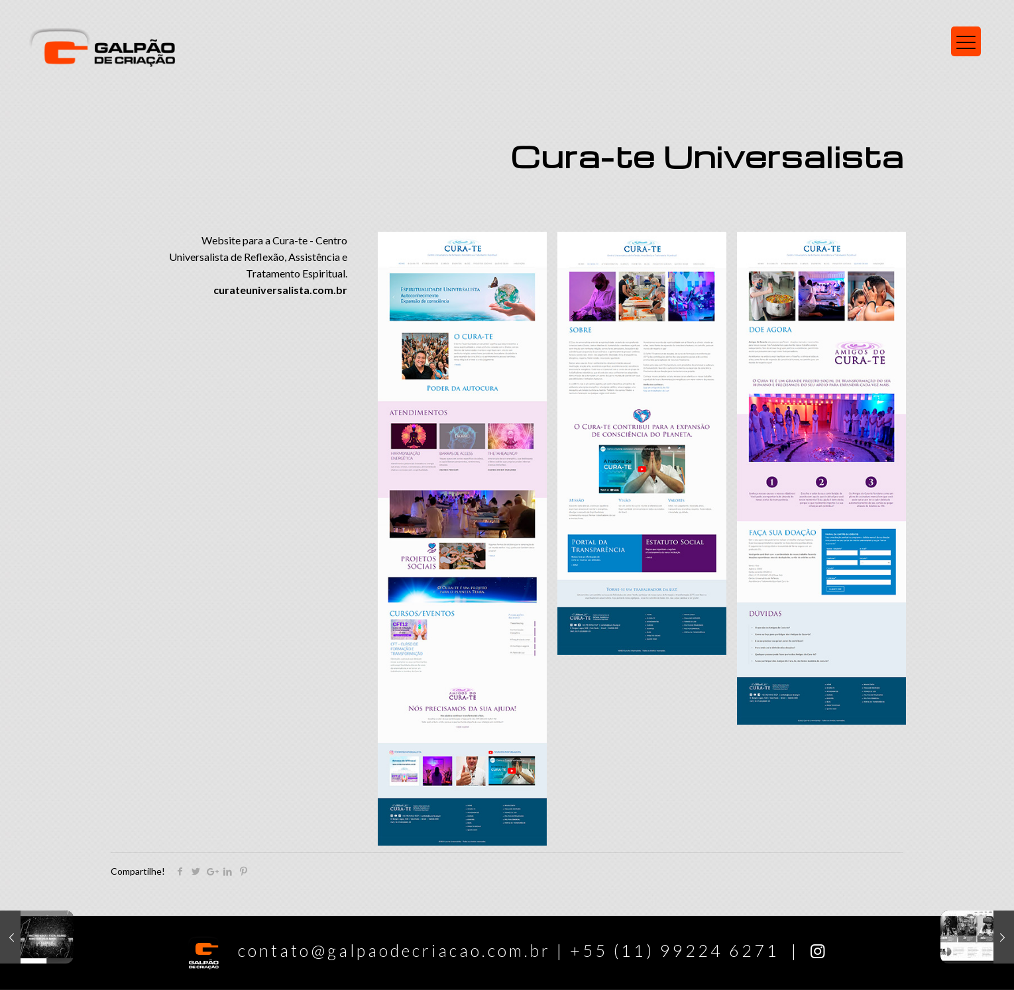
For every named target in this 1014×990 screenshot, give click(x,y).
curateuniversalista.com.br (280, 289)
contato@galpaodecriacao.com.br (372, 950)
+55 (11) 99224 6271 (674, 950)
